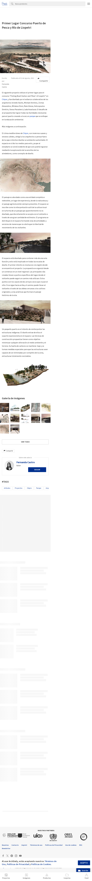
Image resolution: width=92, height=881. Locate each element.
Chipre (4, 99)
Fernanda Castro (25, 462)
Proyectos (18, 488)
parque (32, 116)
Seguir (37, 469)
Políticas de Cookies (41, 864)
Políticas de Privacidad (18, 864)
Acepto (84, 862)
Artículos (7, 488)
